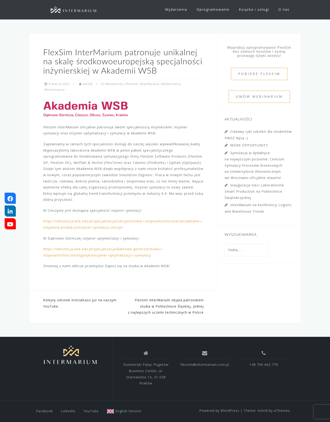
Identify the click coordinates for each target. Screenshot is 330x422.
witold (88, 84)
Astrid (263, 410)
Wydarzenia (176, 9)
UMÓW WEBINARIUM (259, 96)
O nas (284, 9)
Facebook (44, 411)
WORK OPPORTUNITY (249, 145)
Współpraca (149, 84)
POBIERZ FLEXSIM (259, 73)
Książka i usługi (254, 9)
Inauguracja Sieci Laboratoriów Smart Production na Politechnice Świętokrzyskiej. (254, 191)
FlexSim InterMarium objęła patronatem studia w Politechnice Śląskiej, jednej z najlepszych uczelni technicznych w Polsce (166, 306)
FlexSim (132, 84)
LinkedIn (68, 411)
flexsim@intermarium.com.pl (204, 364)
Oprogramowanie (213, 9)
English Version (124, 411)
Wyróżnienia (54, 90)
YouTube (91, 411)
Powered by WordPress (219, 410)
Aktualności (114, 84)
